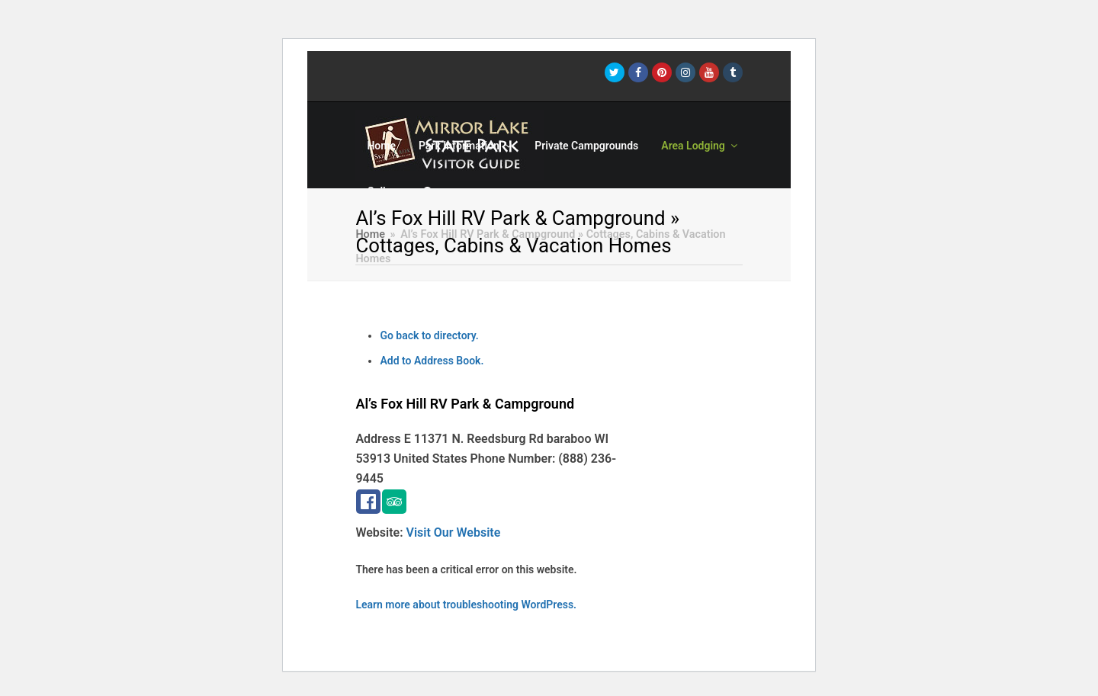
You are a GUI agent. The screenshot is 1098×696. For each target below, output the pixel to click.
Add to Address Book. (431, 360)
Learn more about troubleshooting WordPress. (465, 604)
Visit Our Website (453, 532)
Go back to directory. (429, 335)
